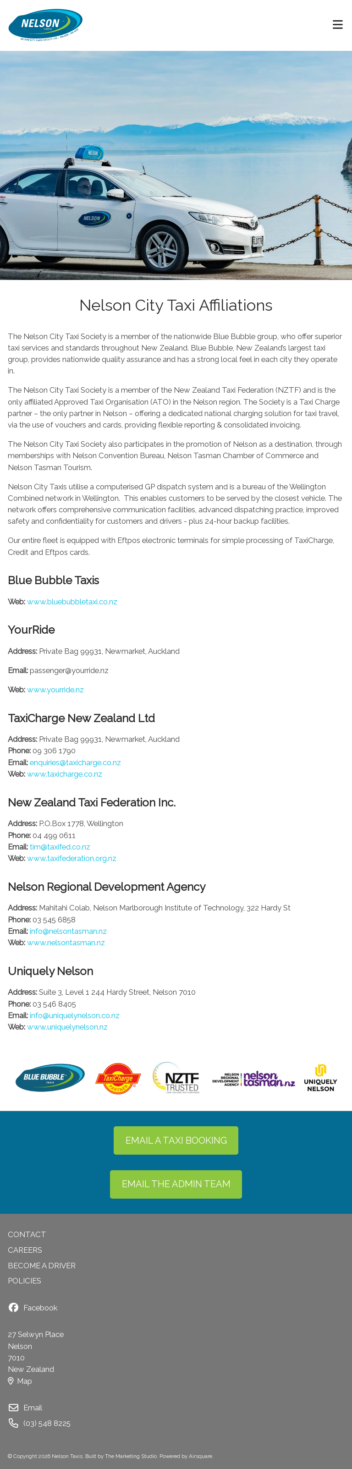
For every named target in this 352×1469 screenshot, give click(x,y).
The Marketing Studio (131, 1456)
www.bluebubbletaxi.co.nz (72, 601)
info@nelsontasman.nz (68, 931)
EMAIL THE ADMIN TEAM (176, 1183)
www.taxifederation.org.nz (71, 858)
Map (20, 1381)
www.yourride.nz (55, 689)
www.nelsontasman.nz (66, 942)
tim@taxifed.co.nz (60, 846)
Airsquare (200, 1456)
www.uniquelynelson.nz (67, 1026)
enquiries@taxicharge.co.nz (75, 762)
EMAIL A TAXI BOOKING (176, 1140)
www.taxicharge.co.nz (64, 773)
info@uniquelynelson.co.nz (75, 1015)
